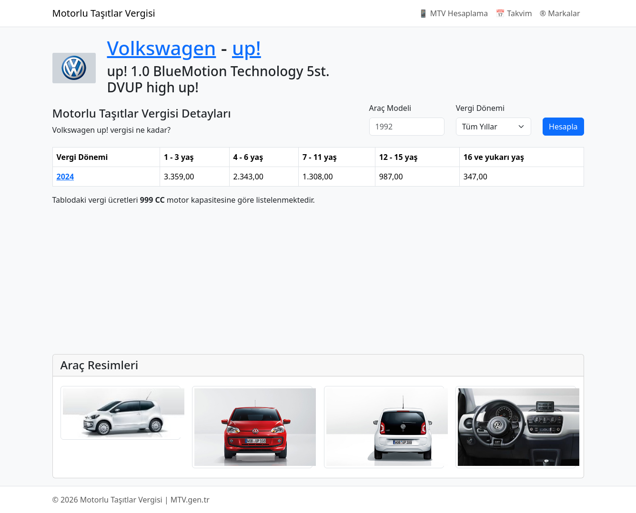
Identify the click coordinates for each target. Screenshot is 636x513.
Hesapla (563, 126)
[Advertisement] (318, 279)
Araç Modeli (390, 108)
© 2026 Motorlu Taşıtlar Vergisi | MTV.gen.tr (131, 499)
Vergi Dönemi (480, 108)
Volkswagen (161, 48)
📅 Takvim (513, 13)
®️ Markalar (560, 13)
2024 (65, 176)
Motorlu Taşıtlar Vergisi (103, 13)
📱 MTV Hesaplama (453, 13)
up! (246, 48)
